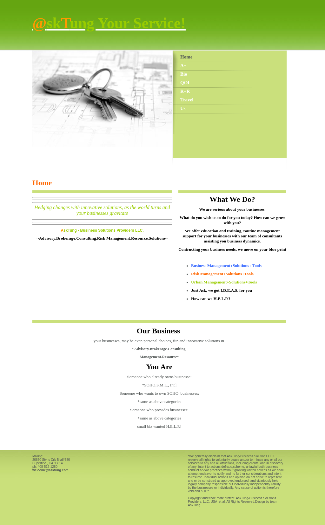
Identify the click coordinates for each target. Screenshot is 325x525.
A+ (183, 65)
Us (183, 108)
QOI (184, 82)
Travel (186, 99)
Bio (183, 74)
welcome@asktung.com (50, 470)
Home (186, 56)
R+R (185, 91)
